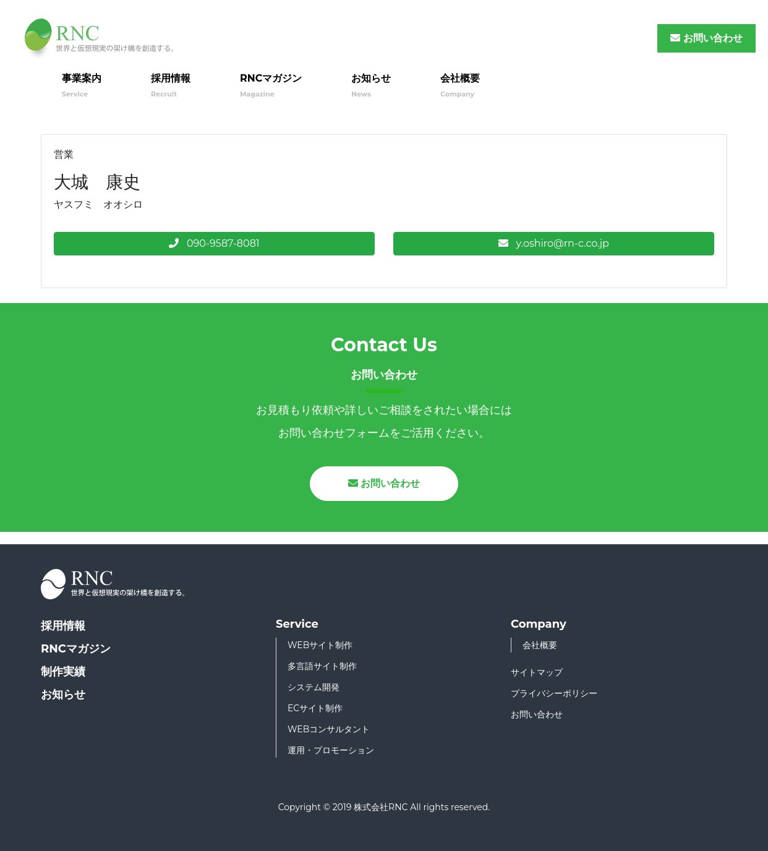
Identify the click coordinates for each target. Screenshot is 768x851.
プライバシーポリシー (554, 693)
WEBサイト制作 (320, 645)
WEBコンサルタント (329, 729)
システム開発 (313, 687)
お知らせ (371, 85)
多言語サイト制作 (322, 666)
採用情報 (170, 85)
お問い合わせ (706, 38)
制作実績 (63, 671)
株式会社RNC (380, 807)
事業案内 (81, 85)
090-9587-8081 (214, 243)
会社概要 (460, 85)
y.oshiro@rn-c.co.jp (553, 243)
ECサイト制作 (315, 708)
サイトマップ (537, 672)
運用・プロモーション (331, 750)
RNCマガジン (271, 85)
